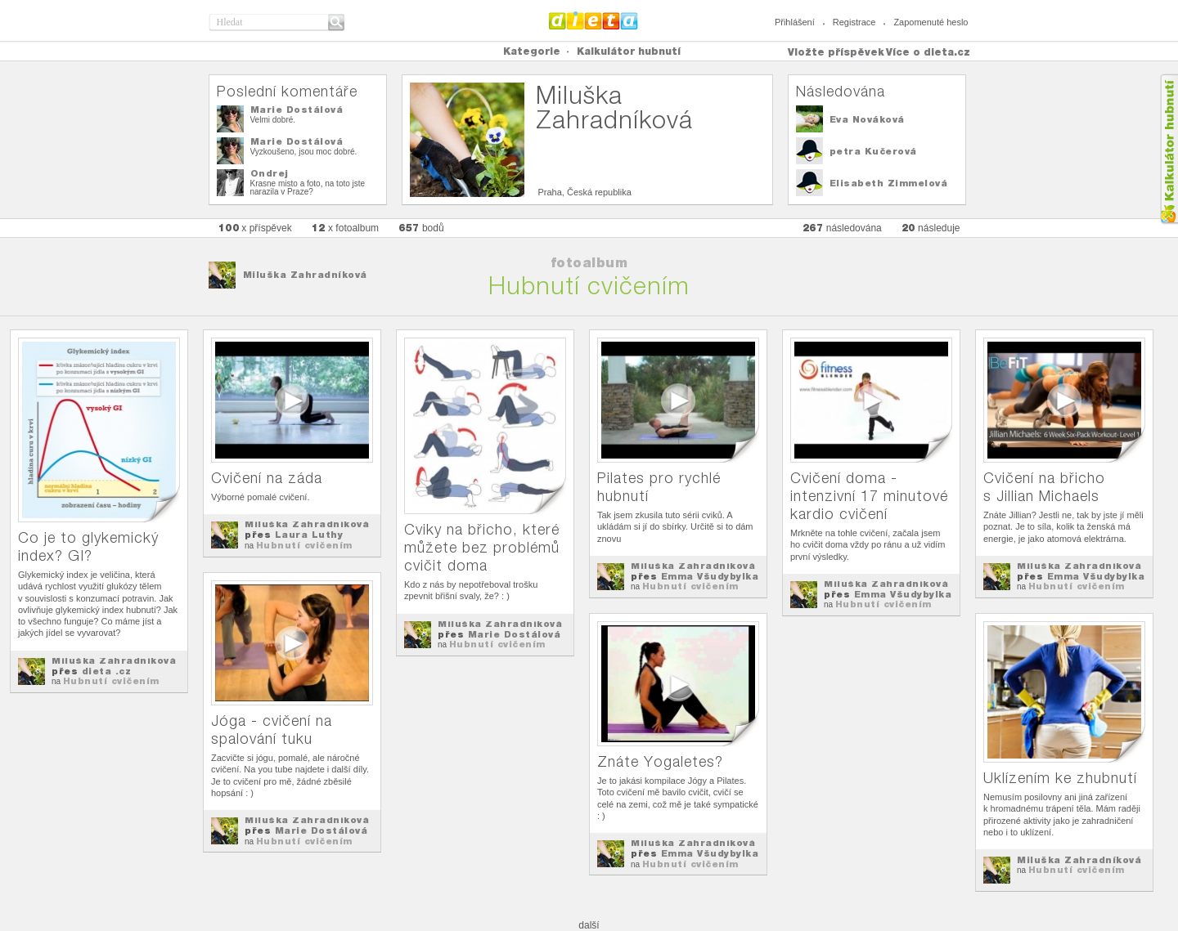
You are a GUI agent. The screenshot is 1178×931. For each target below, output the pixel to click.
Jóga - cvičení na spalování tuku (271, 729)
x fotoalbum (345, 228)
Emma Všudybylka (710, 576)
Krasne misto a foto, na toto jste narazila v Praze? (308, 187)
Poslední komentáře (287, 91)
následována (842, 228)
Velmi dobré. (273, 119)
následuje (930, 228)
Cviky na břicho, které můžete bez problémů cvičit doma (482, 547)
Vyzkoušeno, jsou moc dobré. (303, 151)
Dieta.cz (593, 20)
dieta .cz (107, 671)
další (588, 925)
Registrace (854, 22)
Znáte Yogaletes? (660, 761)
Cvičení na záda (266, 477)
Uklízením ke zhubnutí (1060, 777)
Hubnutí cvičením (111, 681)
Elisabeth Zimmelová (889, 183)
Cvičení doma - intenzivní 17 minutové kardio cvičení (869, 495)
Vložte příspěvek (836, 52)
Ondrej (269, 173)
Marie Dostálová (297, 109)
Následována (840, 91)
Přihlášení (795, 22)
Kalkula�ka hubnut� (1168, 149)
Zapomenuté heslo (930, 22)
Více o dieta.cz (928, 52)
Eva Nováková (867, 119)
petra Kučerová (873, 151)
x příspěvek (255, 228)
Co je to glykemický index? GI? (88, 546)
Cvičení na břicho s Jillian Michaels (1044, 486)
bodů (421, 228)
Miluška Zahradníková (305, 274)
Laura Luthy (309, 534)
